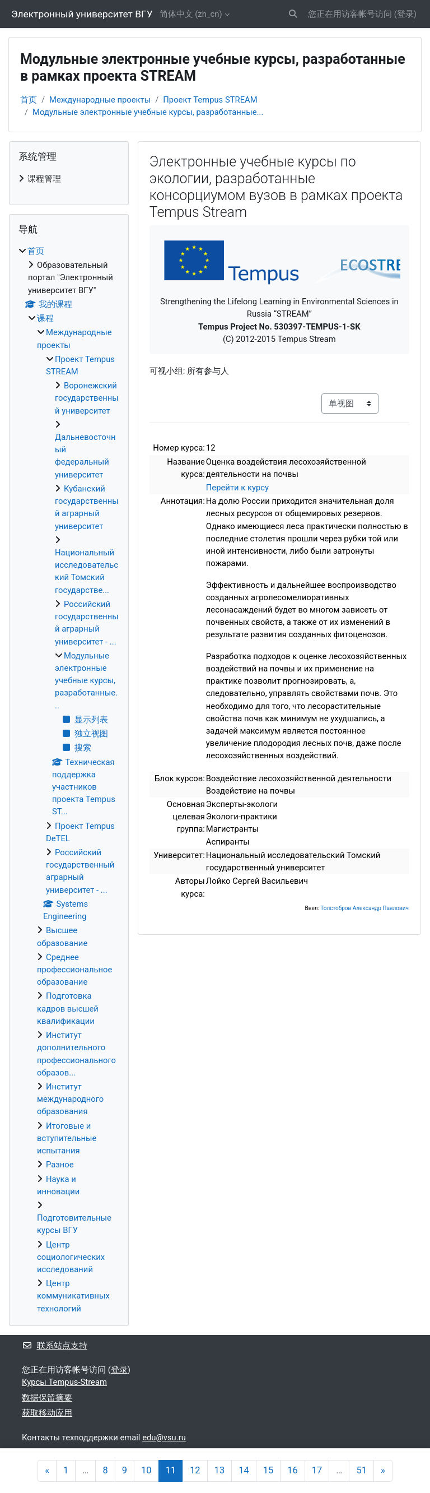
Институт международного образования (70, 1099)
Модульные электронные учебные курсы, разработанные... (147, 112)
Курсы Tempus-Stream (64, 1382)
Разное (60, 1165)
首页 (28, 100)
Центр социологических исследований (71, 1257)
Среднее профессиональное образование (74, 969)
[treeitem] (68, 179)
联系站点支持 (54, 1346)
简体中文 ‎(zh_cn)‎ (191, 14)
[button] (293, 14)
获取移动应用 (47, 1413)
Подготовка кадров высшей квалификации (68, 1008)
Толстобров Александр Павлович (364, 908)
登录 (405, 14)
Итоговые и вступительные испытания (66, 1138)
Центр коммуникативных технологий (73, 1295)
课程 (45, 318)
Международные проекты (100, 100)
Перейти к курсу (237, 488)
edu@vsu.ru (164, 1437)
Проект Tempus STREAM (210, 100)
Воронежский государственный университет (87, 398)
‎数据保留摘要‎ (47, 1398)
